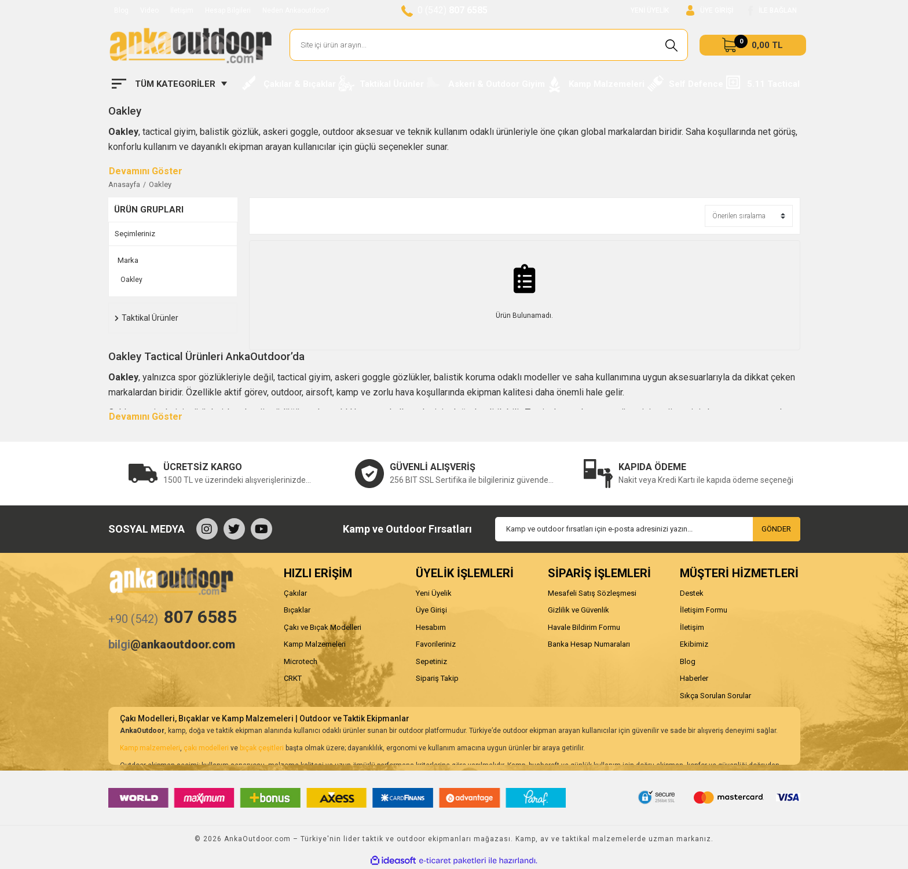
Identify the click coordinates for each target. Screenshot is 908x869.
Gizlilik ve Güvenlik (578, 610)
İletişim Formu (703, 610)
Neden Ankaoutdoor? (295, 10)
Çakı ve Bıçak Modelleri (322, 627)
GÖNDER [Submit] (776, 529)
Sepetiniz (431, 661)
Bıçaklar (297, 610)
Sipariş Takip (437, 678)
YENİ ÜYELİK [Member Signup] (650, 10)
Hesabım (431, 627)
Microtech (300, 661)
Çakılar (295, 593)
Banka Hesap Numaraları (589, 644)
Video (149, 10)
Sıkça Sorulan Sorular (715, 695)
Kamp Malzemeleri (315, 644)
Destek (692, 593)
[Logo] (190, 45)
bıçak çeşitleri (262, 748)
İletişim (181, 10)
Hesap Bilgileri (228, 10)
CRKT (293, 678)
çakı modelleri (206, 748)
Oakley (160, 184)
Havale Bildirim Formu (584, 627)
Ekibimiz (694, 644)
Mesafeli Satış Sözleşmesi (592, 593)
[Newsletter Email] (647, 529)
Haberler (694, 678)
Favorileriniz (436, 644)
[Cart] (753, 45)
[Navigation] (169, 84)
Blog (121, 10)
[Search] (489, 45)
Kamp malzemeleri (150, 748)
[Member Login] (709, 10)
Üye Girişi (431, 610)
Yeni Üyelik (434, 593)
